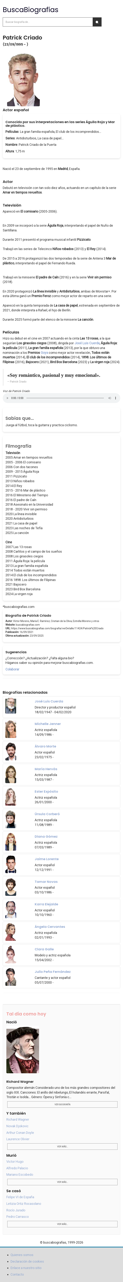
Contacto (17, 1274)
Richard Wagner (17, 1119)
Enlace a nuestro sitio (26, 1268)
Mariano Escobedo (19, 1174)
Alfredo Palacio (17, 1168)
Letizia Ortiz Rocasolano (23, 1204)
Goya (44, 353)
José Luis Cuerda (87, 343)
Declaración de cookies (27, 1261)
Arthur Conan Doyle (20, 1133)
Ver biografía (62, 1104)
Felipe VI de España (20, 1197)
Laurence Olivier (17, 1139)
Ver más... (62, 1146)
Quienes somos (22, 1255)
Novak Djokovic (17, 1126)
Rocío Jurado (15, 1210)
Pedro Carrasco (17, 1217)
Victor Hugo (14, 1161)
